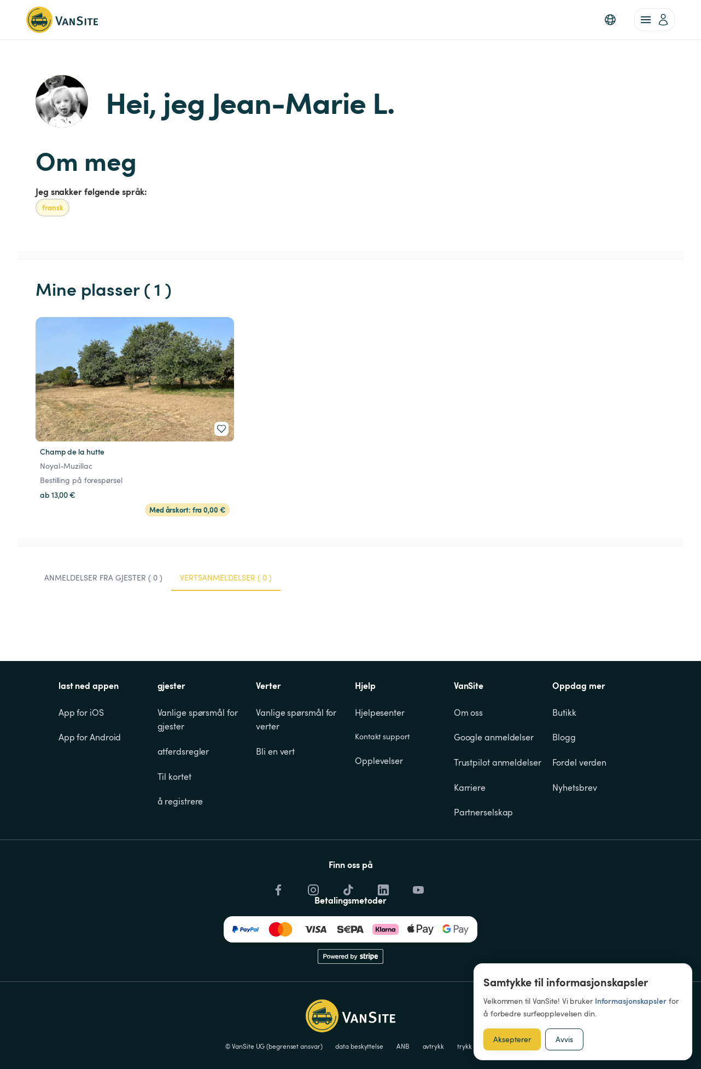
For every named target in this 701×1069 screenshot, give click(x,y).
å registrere (180, 801)
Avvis (564, 1039)
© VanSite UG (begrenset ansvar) (274, 1046)
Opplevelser (379, 761)
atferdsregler (183, 751)
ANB (403, 1046)
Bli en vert (275, 751)
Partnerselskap (483, 812)
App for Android (90, 737)
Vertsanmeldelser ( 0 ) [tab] (226, 577)
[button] (610, 20)
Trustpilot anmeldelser (497, 762)
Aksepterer (512, 1039)
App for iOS (81, 712)
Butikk (564, 712)
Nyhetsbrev (574, 787)
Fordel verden (579, 762)
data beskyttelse (359, 1046)
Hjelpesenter (380, 712)
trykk (464, 1046)
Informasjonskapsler (631, 1001)
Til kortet (174, 777)
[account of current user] (654, 19)
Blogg (564, 737)
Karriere (470, 787)
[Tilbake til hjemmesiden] (62, 20)
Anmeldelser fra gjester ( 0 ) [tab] (103, 577)
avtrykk (433, 1046)
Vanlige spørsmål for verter (297, 719)
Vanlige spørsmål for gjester (198, 719)
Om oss (468, 712)
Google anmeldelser (494, 737)
